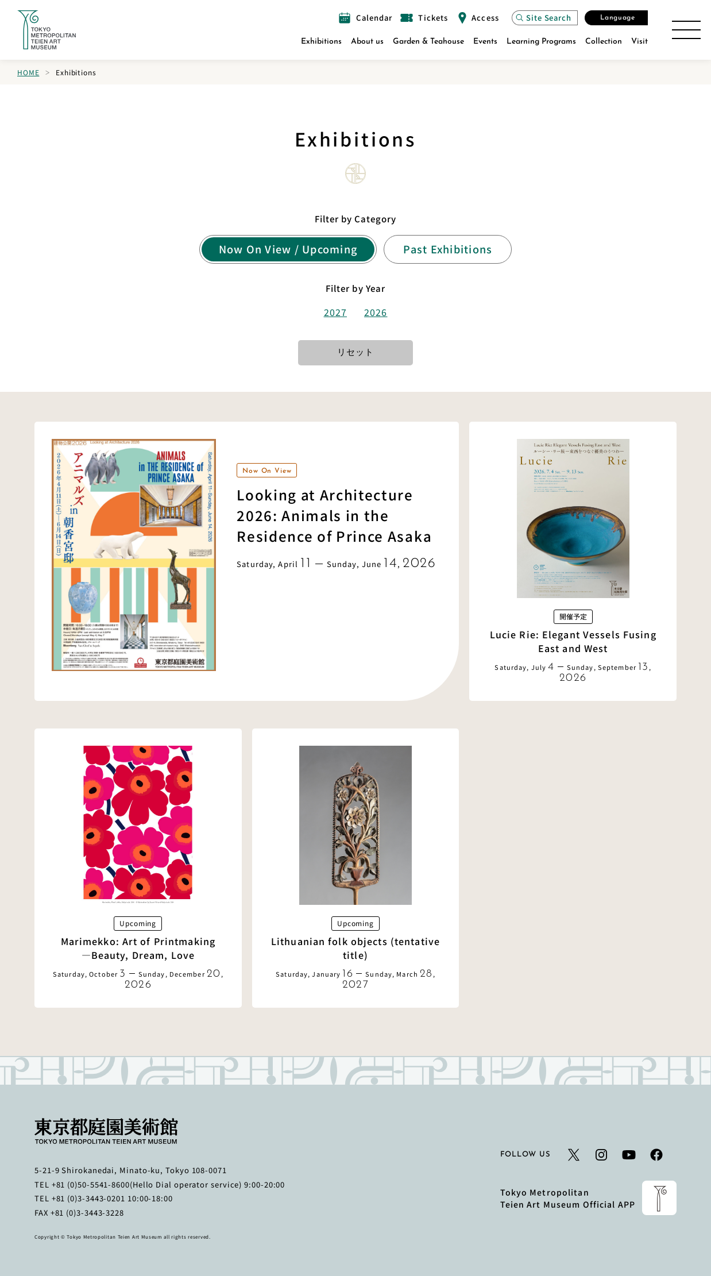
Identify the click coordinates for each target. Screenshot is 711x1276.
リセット (355, 353)
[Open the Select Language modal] (616, 17)
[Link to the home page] (46, 29)
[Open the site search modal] (545, 17)
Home (28, 72)
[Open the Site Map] (686, 30)
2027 (335, 312)
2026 (375, 312)
